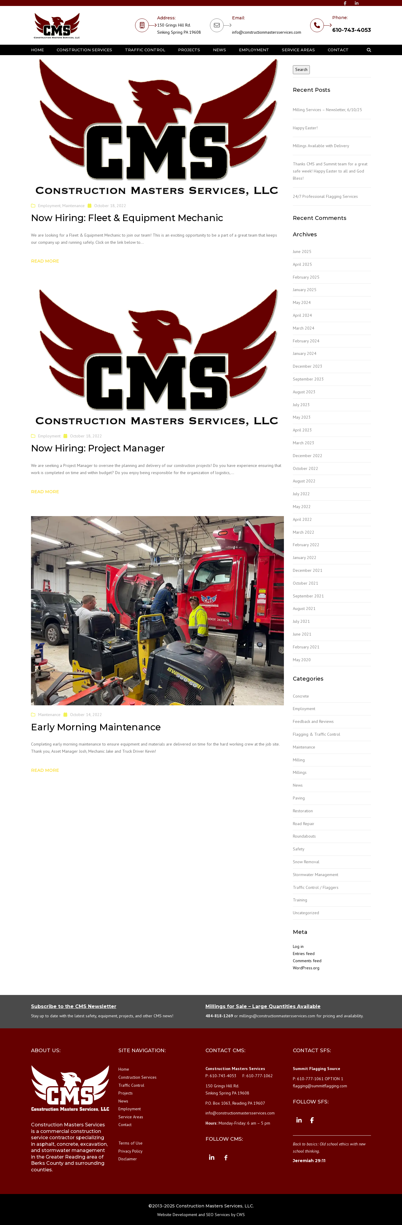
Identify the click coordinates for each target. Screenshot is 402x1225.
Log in (298, 946)
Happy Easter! (305, 128)
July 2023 (301, 404)
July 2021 (301, 621)
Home (37, 49)
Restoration (303, 810)
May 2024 (302, 302)
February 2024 (306, 341)
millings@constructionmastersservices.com (277, 1015)
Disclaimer (127, 1159)
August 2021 (304, 608)
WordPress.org (306, 968)
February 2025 (306, 277)
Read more (45, 261)
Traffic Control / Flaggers (315, 887)
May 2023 (302, 417)
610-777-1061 (310, 1078)
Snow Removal (306, 861)
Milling (299, 760)
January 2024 (304, 353)
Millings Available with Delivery (321, 145)
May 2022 (302, 506)
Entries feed (304, 953)
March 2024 (303, 328)
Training (300, 900)
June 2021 (302, 634)
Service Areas (298, 49)
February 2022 (306, 544)
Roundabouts (304, 836)
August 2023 (304, 392)
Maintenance (73, 205)
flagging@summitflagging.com (320, 1086)
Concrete (301, 696)
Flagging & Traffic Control (316, 734)
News (219, 49)
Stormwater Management (315, 874)
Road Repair (303, 823)
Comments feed (307, 960)
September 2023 (308, 379)
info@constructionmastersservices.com (266, 32)
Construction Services (84, 49)
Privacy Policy (130, 1151)
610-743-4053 (351, 30)
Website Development (177, 1214)
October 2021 (305, 583)
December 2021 (307, 570)
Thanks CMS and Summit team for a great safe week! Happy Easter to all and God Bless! (330, 171)
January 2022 (304, 557)
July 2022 (301, 493)
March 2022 (303, 532)
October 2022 (305, 468)
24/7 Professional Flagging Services (325, 196)
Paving (299, 798)
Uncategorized (306, 912)
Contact (338, 49)
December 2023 (307, 366)
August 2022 (304, 481)
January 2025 (304, 289)
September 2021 (308, 596)
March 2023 (303, 442)
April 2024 (302, 315)
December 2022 (307, 455)
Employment (254, 49)
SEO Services (218, 1214)
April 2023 (302, 430)
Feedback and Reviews (313, 721)
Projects (189, 49)
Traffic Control (145, 49)
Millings (300, 772)
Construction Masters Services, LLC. (215, 1206)
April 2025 (302, 264)
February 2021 (306, 647)
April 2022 (302, 519)
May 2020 (302, 659)
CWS (240, 1214)
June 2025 (302, 251)
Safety (298, 849)
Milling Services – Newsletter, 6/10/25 (327, 109)
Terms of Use (130, 1143)
